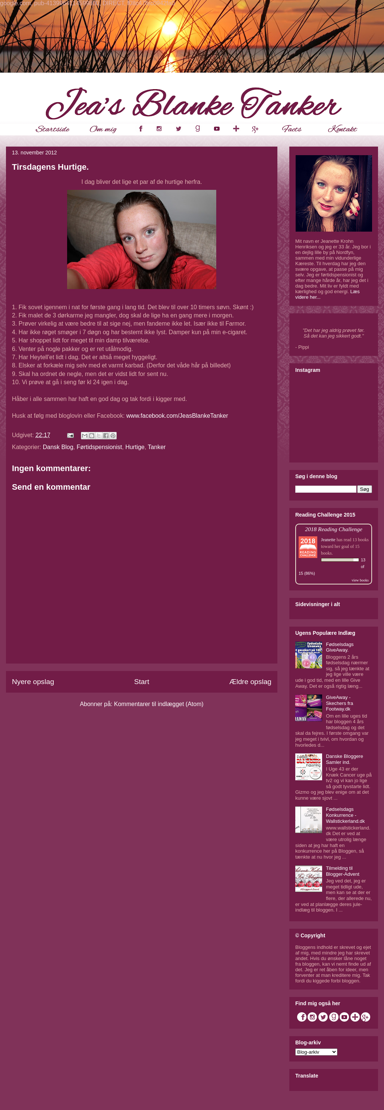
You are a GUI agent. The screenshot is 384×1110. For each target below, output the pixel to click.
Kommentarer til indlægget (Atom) (159, 704)
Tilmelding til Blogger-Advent (342, 871)
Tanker (157, 447)
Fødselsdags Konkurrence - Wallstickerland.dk (345, 815)
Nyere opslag (33, 682)
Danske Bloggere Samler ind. (344, 759)
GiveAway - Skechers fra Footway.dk (339, 703)
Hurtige (135, 447)
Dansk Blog (58, 447)
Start (141, 682)
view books (360, 580)
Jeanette (328, 539)
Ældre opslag (250, 682)
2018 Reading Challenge (333, 529)
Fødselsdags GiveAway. (339, 647)
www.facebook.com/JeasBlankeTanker (177, 416)
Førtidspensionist (99, 447)
